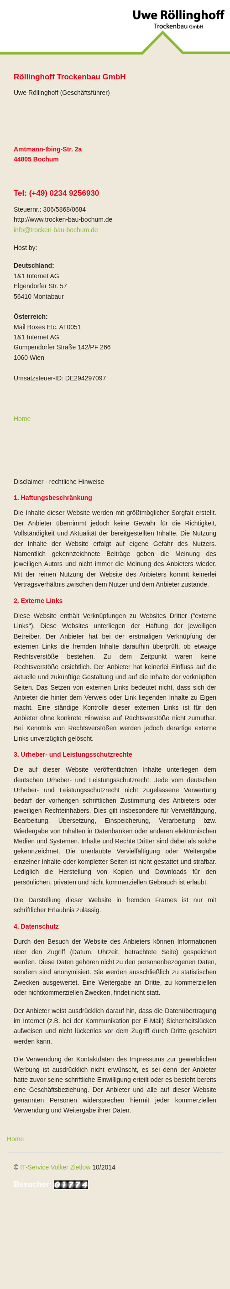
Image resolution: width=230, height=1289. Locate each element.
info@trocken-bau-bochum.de (56, 230)
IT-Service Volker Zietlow (55, 1167)
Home (22, 418)
